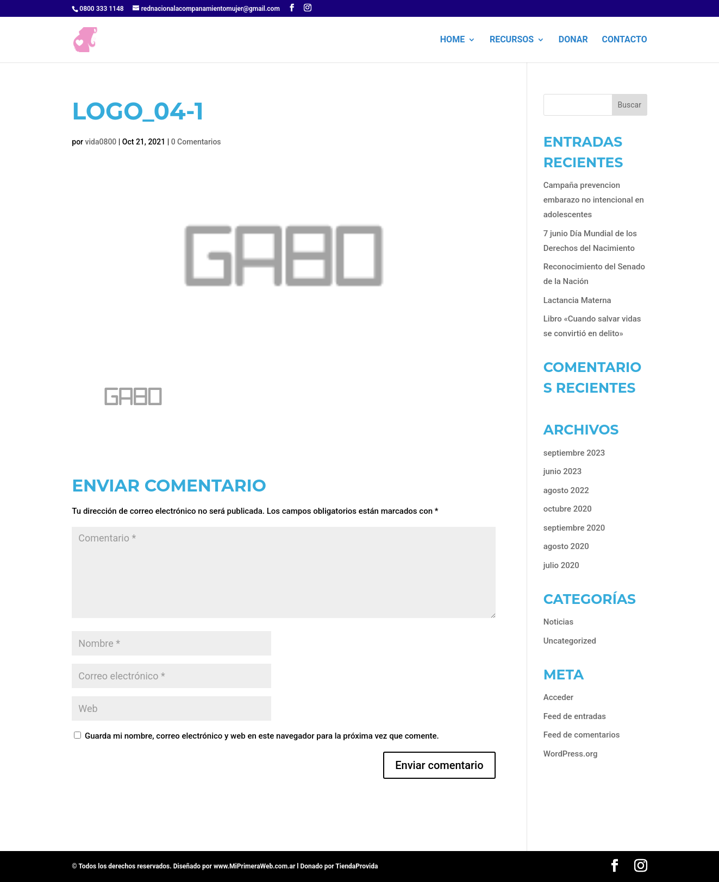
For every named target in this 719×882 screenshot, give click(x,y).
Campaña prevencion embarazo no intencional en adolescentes (593, 199)
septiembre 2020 (574, 528)
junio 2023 (562, 471)
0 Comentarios (196, 141)
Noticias (558, 622)
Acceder (558, 697)
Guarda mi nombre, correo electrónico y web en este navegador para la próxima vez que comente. (262, 736)
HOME (452, 40)
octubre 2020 (567, 509)
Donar (573, 40)
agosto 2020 (566, 546)
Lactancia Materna (577, 300)
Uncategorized (569, 641)
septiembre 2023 (574, 453)
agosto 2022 (566, 490)
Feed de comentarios (581, 735)
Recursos (512, 40)
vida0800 (101, 141)
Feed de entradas (574, 716)
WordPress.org (570, 754)
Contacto (624, 40)
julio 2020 (561, 565)
